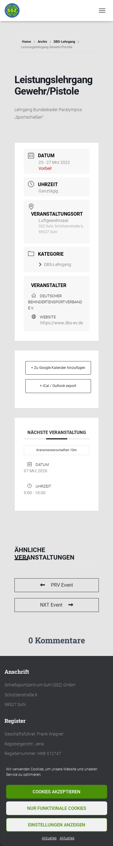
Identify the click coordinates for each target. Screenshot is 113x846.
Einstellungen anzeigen (56, 825)
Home (27, 42)
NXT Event (56, 605)
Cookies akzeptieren (56, 791)
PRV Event (56, 585)
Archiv (42, 42)
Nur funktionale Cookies (56, 808)
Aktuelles (49, 838)
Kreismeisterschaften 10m (56, 450)
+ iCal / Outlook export (58, 386)
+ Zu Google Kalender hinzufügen (58, 368)
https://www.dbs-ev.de (61, 322)
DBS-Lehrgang (64, 42)
